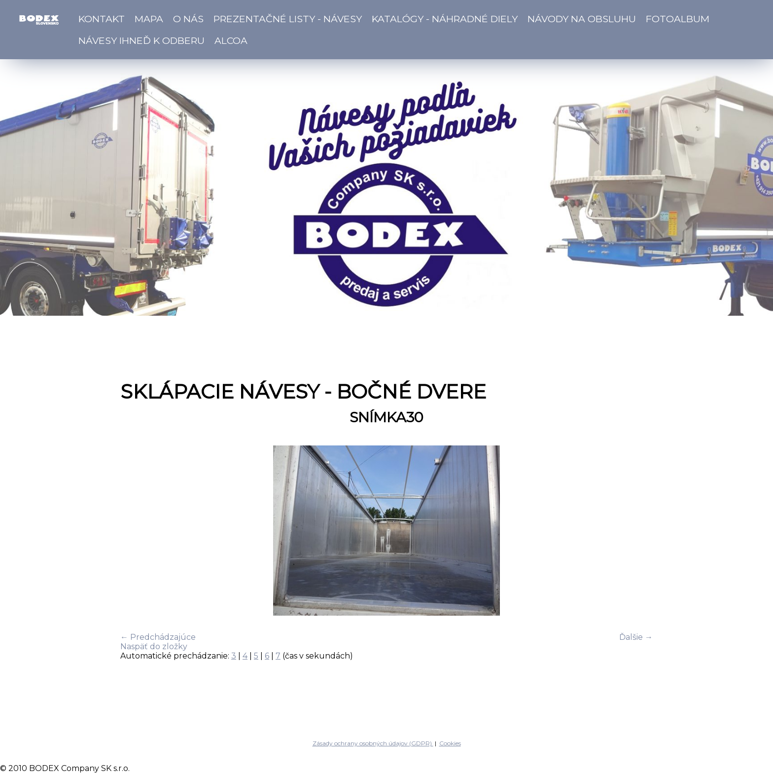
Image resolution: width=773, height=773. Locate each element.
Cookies (450, 743)
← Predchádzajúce (158, 637)
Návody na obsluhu (581, 19)
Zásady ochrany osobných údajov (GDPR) (373, 743)
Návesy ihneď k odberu (141, 40)
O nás (188, 19)
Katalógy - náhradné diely (445, 19)
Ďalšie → (636, 637)
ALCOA (230, 40)
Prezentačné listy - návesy (287, 19)
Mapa (149, 19)
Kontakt (101, 19)
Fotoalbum (677, 19)
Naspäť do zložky (153, 646)
